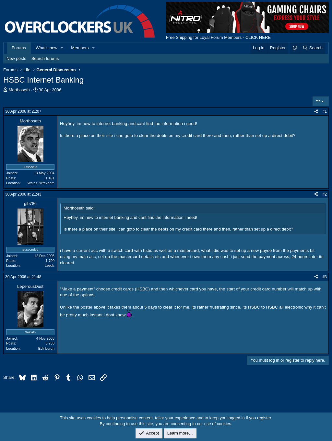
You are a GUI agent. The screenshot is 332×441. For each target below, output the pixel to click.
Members (80, 47)
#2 (325, 194)
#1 (325, 111)
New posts (16, 58)
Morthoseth (19, 89)
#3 (325, 277)
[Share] (316, 111)
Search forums (45, 58)
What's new (46, 47)
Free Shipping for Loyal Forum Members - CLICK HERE (218, 37)
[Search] (312, 47)
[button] (62, 47)
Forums (19, 47)
